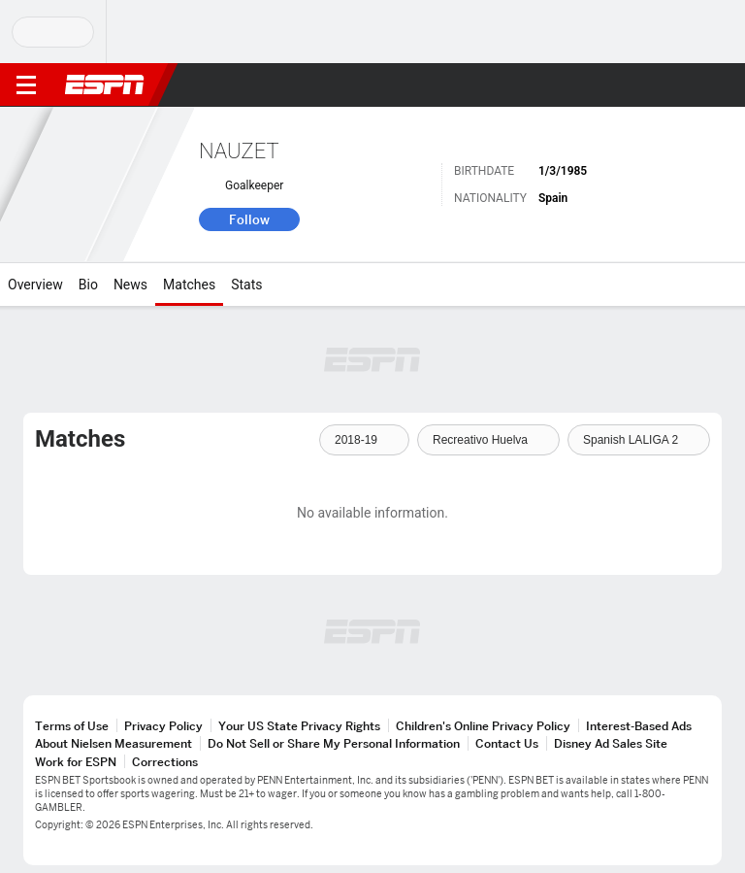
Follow (249, 219)
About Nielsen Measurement (113, 743)
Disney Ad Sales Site (610, 743)
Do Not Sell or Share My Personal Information (334, 743)
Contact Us (506, 743)
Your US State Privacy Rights (299, 726)
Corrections (165, 762)
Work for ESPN (75, 762)
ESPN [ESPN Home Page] (105, 84)
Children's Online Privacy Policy (483, 726)
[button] (691, 85)
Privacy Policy (163, 726)
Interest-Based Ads (639, 726)
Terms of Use (72, 726)
